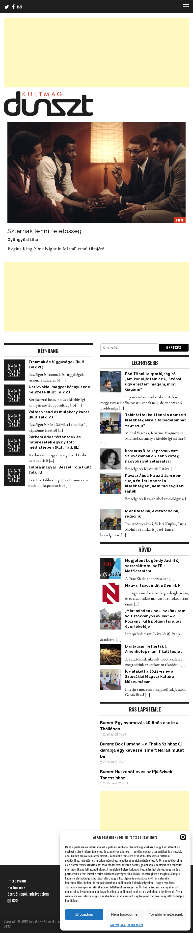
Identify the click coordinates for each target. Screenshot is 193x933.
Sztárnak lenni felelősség (44, 231)
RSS (15, 901)
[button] (183, 837)
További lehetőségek (166, 914)
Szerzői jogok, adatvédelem (126, 925)
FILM (179, 219)
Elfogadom (84, 914)
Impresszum (16, 881)
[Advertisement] (96, 52)
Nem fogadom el (124, 914)
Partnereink (16, 887)
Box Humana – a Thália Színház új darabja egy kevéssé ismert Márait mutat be (142, 750)
